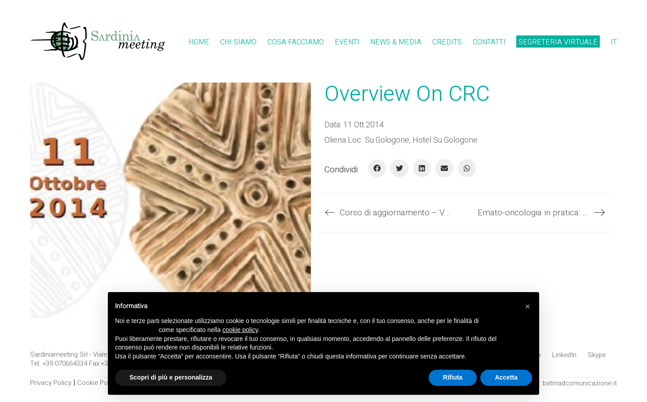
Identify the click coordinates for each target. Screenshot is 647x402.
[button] (527, 306)
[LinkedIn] (422, 168)
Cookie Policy (97, 382)
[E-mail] (444, 168)
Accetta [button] (506, 377)
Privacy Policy (50, 382)
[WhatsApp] (467, 168)
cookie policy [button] (240, 329)
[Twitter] (399, 168)
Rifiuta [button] (453, 377)
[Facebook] (377, 168)
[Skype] (597, 354)
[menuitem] (614, 42)
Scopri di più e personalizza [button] (170, 377)
